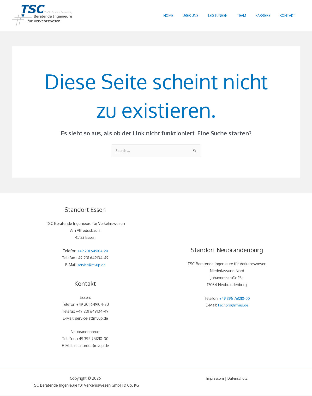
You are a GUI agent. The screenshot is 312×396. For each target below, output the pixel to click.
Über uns (180, 15)
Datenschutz (238, 378)
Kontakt (286, 15)
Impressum (214, 378)
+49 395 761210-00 (235, 298)
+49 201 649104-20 (92, 251)
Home (155, 15)
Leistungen (209, 15)
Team (235, 15)
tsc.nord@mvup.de (233, 305)
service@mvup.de (91, 265)
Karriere (259, 15)
